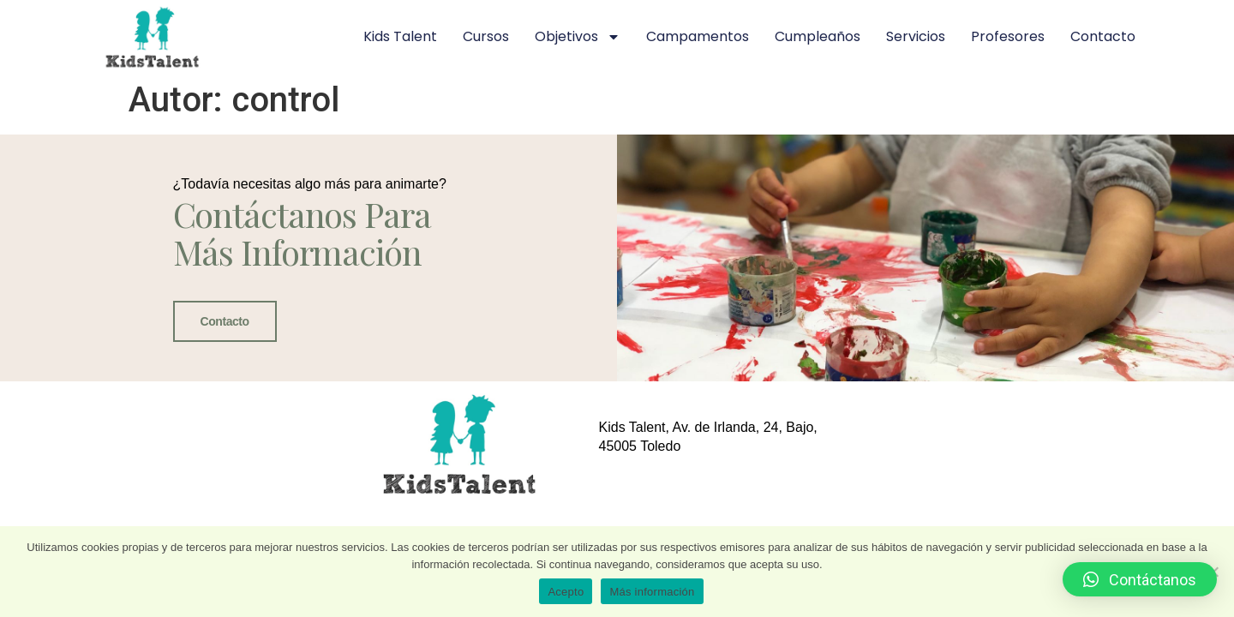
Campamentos (697, 36)
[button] (1140, 579)
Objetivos (577, 37)
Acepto (566, 591)
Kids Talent (400, 36)
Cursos (486, 36)
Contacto (1102, 36)
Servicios (915, 36)
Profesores (1008, 36)
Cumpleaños (817, 36)
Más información (651, 591)
